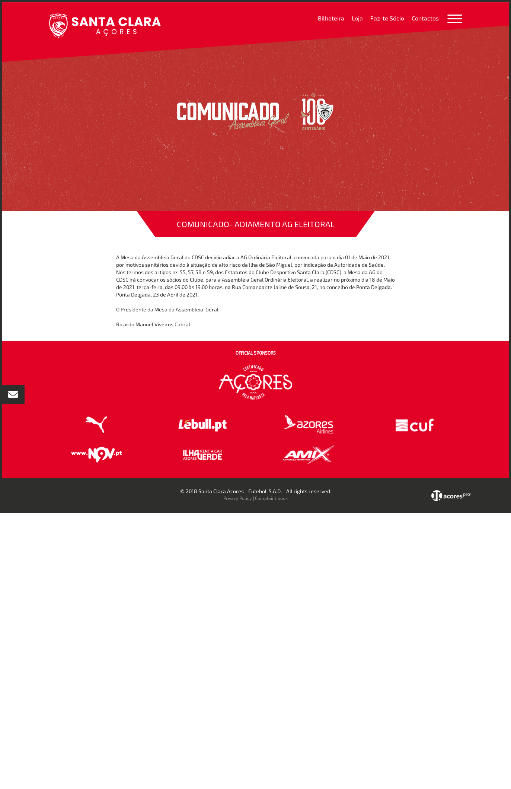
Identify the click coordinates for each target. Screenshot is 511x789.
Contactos (425, 18)
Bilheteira (331, 18)
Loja (357, 18)
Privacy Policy (237, 498)
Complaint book (271, 498)
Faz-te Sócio (387, 18)
